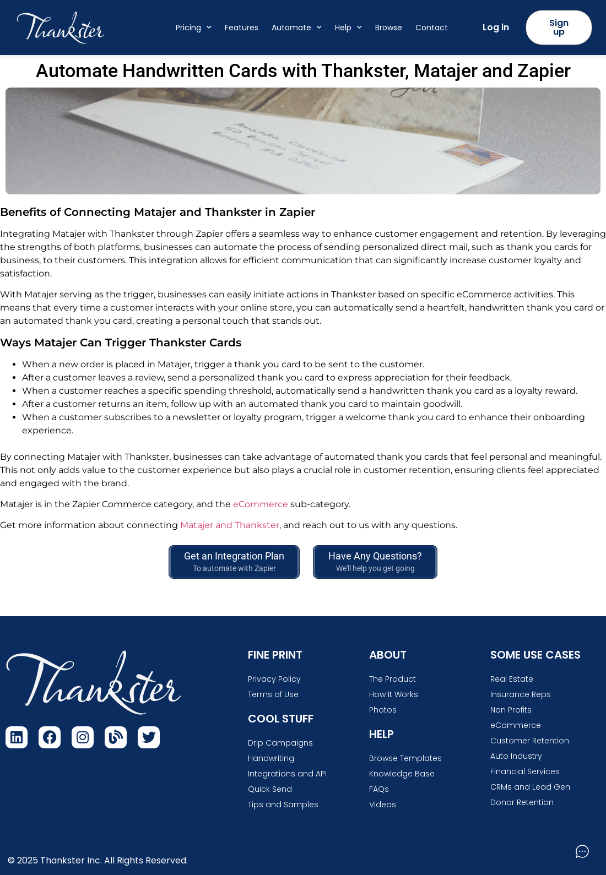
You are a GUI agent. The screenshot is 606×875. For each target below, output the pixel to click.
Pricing (194, 27)
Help (348, 27)
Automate (297, 27)
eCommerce (260, 504)
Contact (431, 27)
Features (241, 27)
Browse (388, 27)
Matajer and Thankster (229, 525)
